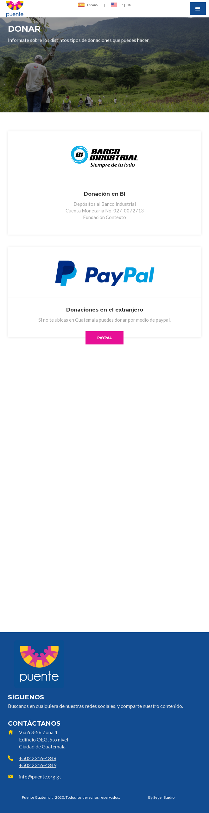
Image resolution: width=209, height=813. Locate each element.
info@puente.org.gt (40, 776)
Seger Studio (163, 797)
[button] (198, 8)
